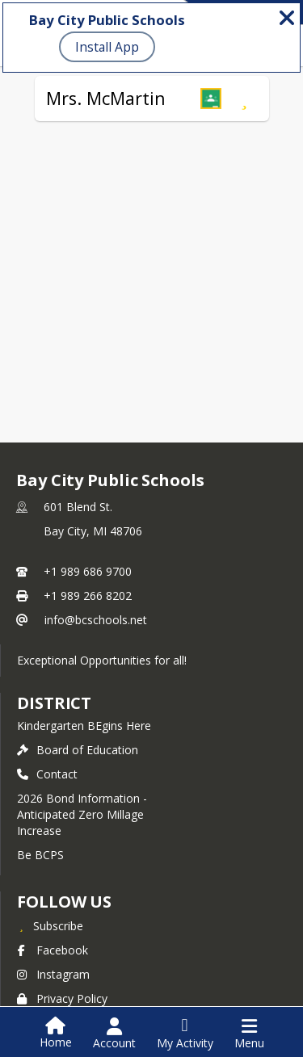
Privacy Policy (62, 998)
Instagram (53, 974)
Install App (107, 47)
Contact (47, 774)
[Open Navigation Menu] (249, 1034)
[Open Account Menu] (114, 1034)
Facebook (52, 950)
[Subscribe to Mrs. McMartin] (244, 98)
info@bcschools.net (95, 619)
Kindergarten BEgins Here (84, 725)
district (54, 703)
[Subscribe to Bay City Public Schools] (50, 925)
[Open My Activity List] (185, 1034)
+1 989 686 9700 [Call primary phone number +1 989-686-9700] (88, 571)
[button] (211, 98)
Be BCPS (40, 854)
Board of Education (77, 749)
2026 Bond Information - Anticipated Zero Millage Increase (82, 814)
